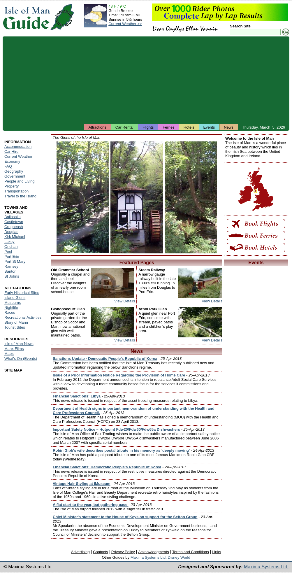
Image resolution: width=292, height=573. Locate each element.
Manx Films (14, 348)
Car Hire (11, 151)
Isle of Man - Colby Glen (191, 197)
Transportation (16, 191)
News (228, 127)
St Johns (11, 276)
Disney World (179, 557)
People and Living (19, 181)
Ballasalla (12, 217)
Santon (10, 271)
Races (9, 312)
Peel (8, 251)
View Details (124, 301)
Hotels (189, 127)
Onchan (11, 246)
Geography (13, 171)
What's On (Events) (20, 358)
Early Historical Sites (21, 292)
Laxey (9, 241)
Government (14, 176)
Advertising (80, 552)
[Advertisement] (146, 80)
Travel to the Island (20, 196)
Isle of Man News (19, 343)
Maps (9, 353)
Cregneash (13, 227)
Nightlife (11, 307)
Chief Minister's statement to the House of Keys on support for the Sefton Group (125, 517)
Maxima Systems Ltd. (266, 566)
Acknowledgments (153, 552)
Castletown (13, 222)
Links (216, 552)
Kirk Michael (14, 236)
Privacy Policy (123, 552)
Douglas (11, 231)
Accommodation (17, 146)
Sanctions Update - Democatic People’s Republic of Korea (105, 358)
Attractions (97, 127)
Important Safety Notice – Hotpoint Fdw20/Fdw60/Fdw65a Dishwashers (116, 429)
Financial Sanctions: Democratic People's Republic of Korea (107, 467)
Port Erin (11, 256)
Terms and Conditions (190, 552)
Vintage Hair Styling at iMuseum (81, 483)
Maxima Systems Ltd (148, 557)
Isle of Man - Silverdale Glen (83, 197)
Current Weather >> (125, 24)
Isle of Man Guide (26, 17)
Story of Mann (16, 322)
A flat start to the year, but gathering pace (91, 504)
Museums (12, 302)
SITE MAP (13, 370)
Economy (12, 161)
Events (209, 127)
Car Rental (124, 127)
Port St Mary (14, 261)
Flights (148, 127)
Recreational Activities (22, 317)
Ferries (168, 127)
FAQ (8, 166)
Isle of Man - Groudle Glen (136, 197)
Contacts (100, 552)
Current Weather (18, 156)
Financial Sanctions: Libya (77, 396)
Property (11, 186)
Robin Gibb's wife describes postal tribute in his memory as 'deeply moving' (121, 450)
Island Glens (14, 297)
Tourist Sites (14, 327)
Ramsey (11, 266)
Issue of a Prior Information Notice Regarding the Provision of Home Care (119, 375)
